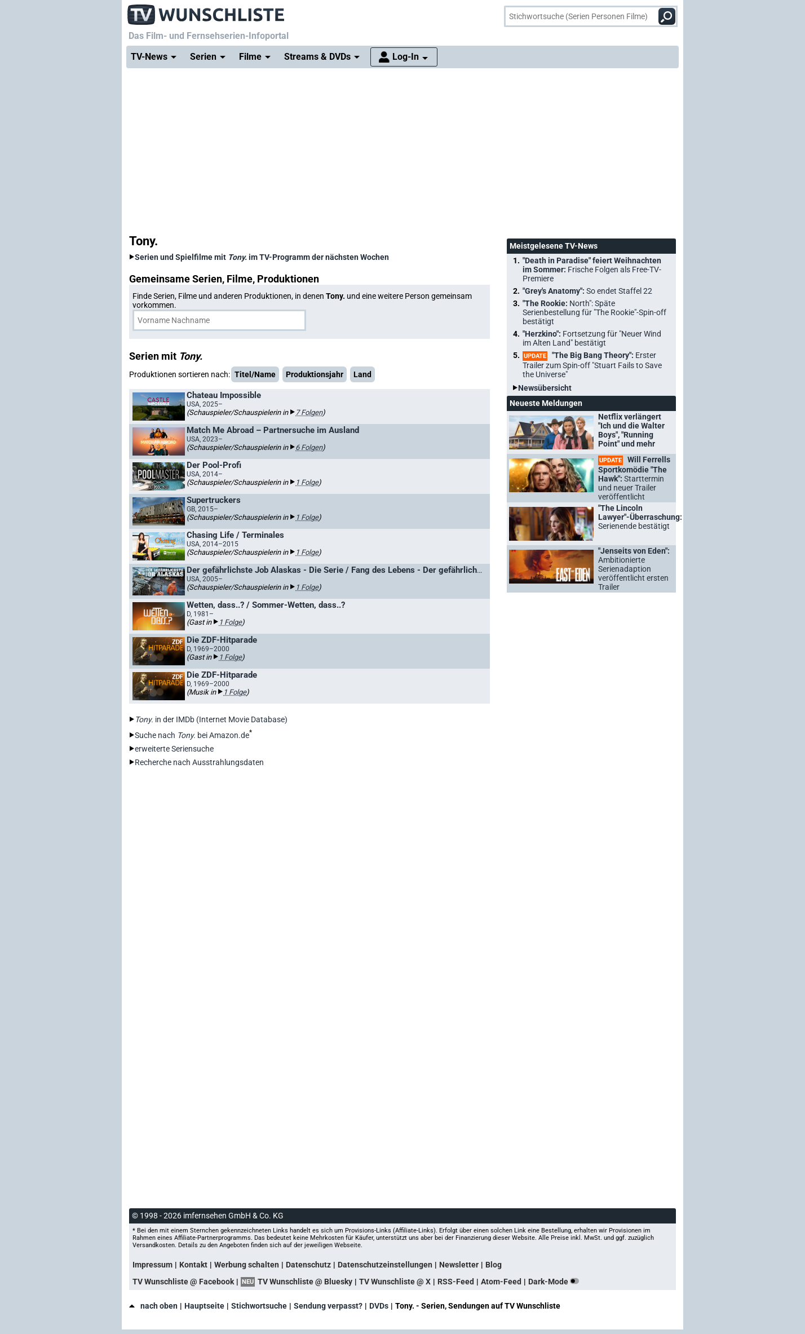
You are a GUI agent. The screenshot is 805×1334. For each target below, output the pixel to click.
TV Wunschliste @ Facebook (183, 1281)
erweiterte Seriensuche (174, 748)
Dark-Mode (555, 1281)
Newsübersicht (545, 387)
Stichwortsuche (259, 1305)
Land (362, 374)
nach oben (153, 1305)
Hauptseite (204, 1305)
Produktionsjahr (314, 374)
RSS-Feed (455, 1281)
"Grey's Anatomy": (587, 290)
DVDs (378, 1305)
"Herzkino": (592, 338)
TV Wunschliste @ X (395, 1281)
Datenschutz (308, 1264)
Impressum (152, 1264)
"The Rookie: (594, 312)
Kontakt (193, 1264)
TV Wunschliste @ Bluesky (305, 1281)
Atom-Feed (501, 1281)
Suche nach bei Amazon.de (192, 735)
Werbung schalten (246, 1264)
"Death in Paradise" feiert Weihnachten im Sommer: (592, 269)
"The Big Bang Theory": (592, 365)
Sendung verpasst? (328, 1305)
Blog (493, 1264)
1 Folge (307, 482)
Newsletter (459, 1264)
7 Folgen (308, 412)
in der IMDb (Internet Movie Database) (211, 719)
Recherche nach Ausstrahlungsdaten (199, 762)
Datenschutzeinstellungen (385, 1264)
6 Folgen (308, 447)
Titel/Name (255, 374)
